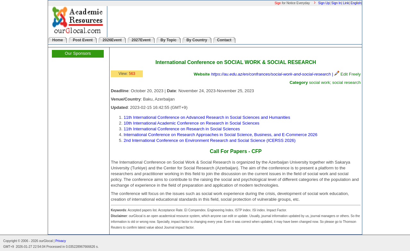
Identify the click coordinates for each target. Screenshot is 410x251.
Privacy (60, 241)
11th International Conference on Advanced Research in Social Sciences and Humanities (207, 117)
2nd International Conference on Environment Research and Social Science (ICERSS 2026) (210, 140)
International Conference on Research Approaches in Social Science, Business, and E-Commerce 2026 (220, 134)
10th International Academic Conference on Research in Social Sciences (191, 123)
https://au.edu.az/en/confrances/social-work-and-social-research (271, 74)
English (356, 3)
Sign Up (324, 3)
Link (346, 3)
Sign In (336, 3)
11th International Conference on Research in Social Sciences (182, 128)
